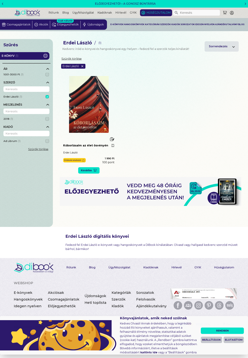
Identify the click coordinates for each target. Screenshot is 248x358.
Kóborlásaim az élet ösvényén (85, 145)
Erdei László (70, 152)
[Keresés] (176, 12)
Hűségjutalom (159, 12)
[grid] (26, 75)
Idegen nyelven (205, 24)
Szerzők (165, 24)
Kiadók (175, 24)
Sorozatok (187, 24)
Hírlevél (120, 12)
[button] (74, 160)
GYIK (133, 12)
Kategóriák (152, 24)
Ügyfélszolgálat (83, 12)
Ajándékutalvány (226, 24)
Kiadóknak (104, 12)
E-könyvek (116, 24)
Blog (65, 12)
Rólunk (54, 12)
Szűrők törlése (38, 149)
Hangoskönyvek (134, 24)
